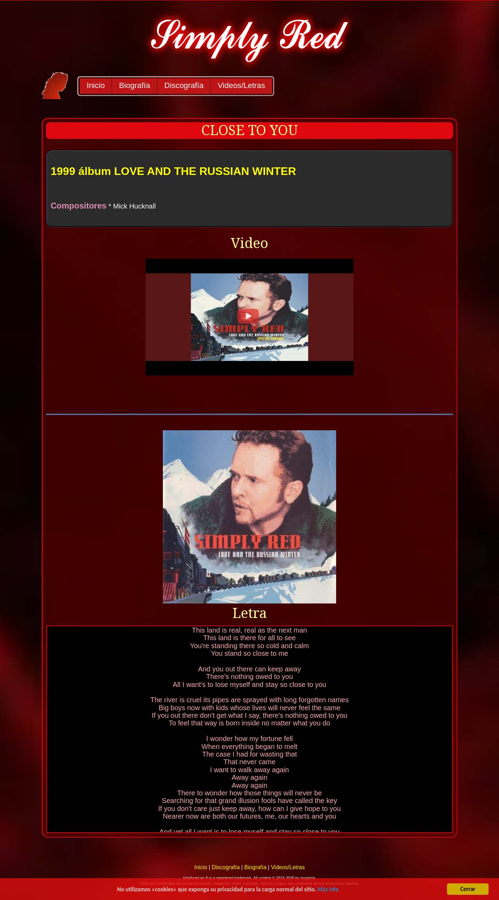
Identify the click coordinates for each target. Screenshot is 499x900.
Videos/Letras (241, 85)
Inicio (96, 85)
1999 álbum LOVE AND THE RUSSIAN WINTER (173, 171)
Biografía (134, 85)
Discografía (183, 85)
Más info (328, 890)
